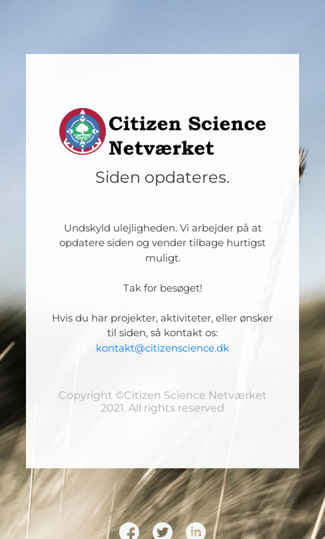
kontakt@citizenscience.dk (162, 348)
